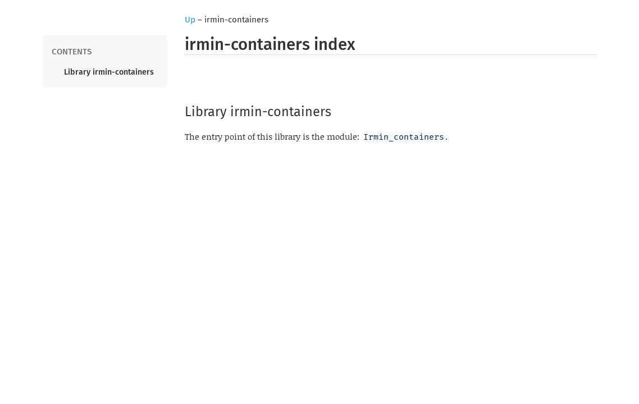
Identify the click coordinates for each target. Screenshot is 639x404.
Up (190, 20)
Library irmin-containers (109, 72)
